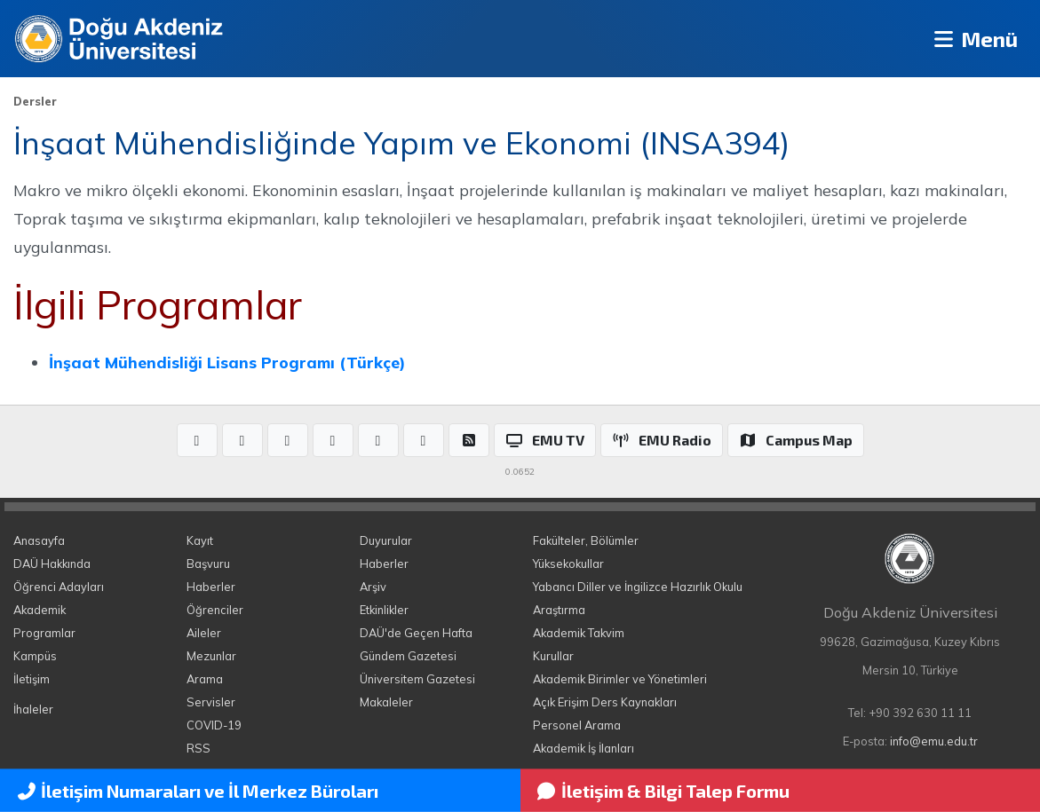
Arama (205, 679)
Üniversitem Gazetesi (417, 679)
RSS (198, 748)
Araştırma (559, 610)
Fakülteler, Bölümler (586, 540)
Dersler (35, 101)
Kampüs (35, 656)
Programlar (44, 633)
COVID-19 (214, 725)
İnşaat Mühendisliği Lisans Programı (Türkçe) (227, 362)
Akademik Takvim (578, 633)
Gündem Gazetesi (408, 656)
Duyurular (386, 540)
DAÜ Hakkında (52, 563)
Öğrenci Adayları (58, 586)
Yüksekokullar (568, 563)
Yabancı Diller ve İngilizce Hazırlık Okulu (637, 586)
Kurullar (553, 656)
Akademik (39, 610)
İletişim (31, 679)
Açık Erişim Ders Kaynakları (605, 702)
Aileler (204, 633)
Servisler (211, 702)
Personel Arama (577, 725)
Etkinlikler (384, 610)
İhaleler (33, 709)
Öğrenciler (215, 610)
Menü (974, 38)
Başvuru (208, 563)
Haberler (211, 586)
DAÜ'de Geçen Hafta (416, 633)
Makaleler (386, 702)
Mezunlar (211, 656)
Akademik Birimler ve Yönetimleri (620, 679)
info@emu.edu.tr (934, 741)
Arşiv (373, 586)
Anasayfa (39, 540)
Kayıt (200, 540)
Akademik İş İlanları (583, 748)
